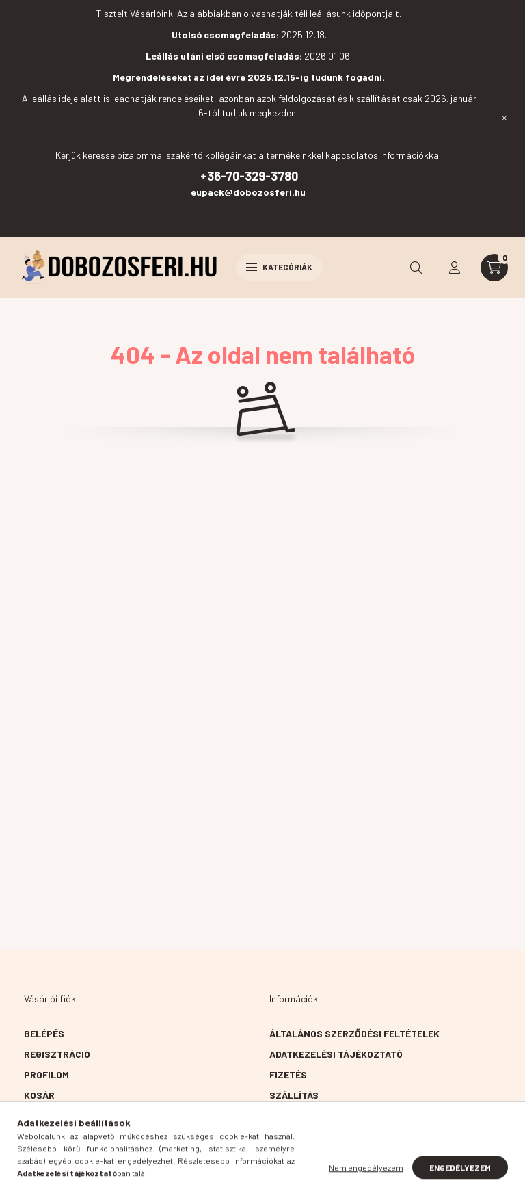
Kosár (39, 1095)
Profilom (46, 1074)
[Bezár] (504, 118)
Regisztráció (57, 1054)
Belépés (44, 1033)
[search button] (416, 267)
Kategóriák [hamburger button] (279, 267)
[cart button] (494, 267)
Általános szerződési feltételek (354, 1033)
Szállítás (294, 1095)
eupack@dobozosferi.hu (249, 192)
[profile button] (454, 267)
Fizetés (288, 1074)
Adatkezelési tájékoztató (336, 1054)
